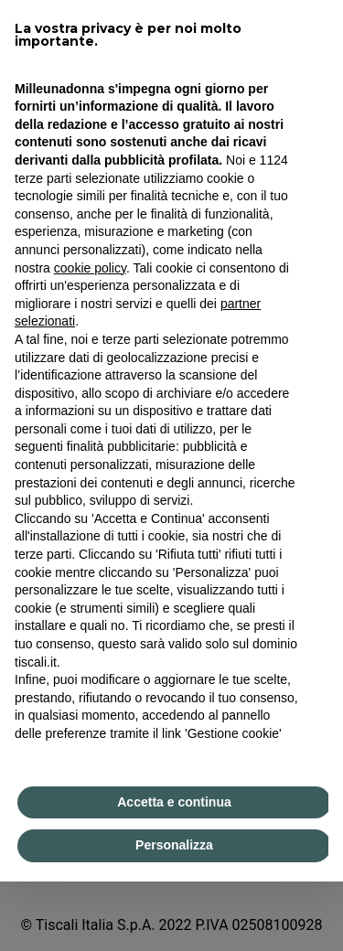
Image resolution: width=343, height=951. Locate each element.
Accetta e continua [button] (173, 802)
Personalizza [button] (174, 845)
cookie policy (90, 268)
